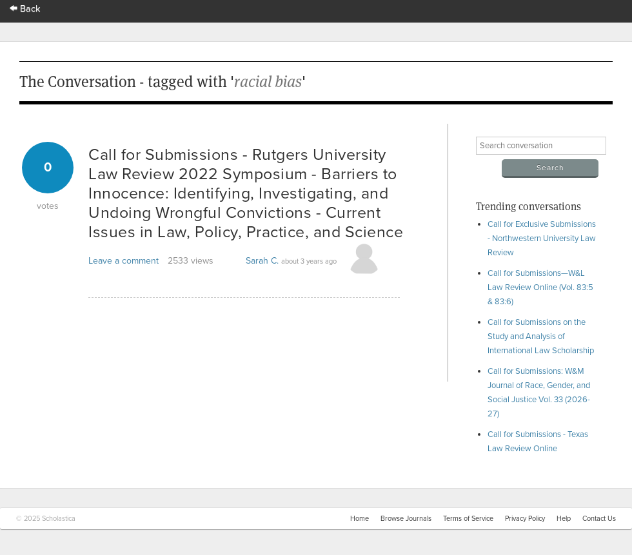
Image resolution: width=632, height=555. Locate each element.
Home (359, 518)
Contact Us (599, 518)
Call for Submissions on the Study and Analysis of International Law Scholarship (541, 336)
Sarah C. (262, 260)
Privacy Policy (525, 518)
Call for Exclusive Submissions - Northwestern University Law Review (542, 238)
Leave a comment (123, 260)
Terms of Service (468, 518)
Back (25, 8)
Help (564, 518)
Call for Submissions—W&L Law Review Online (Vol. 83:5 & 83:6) (540, 287)
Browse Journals (405, 518)
